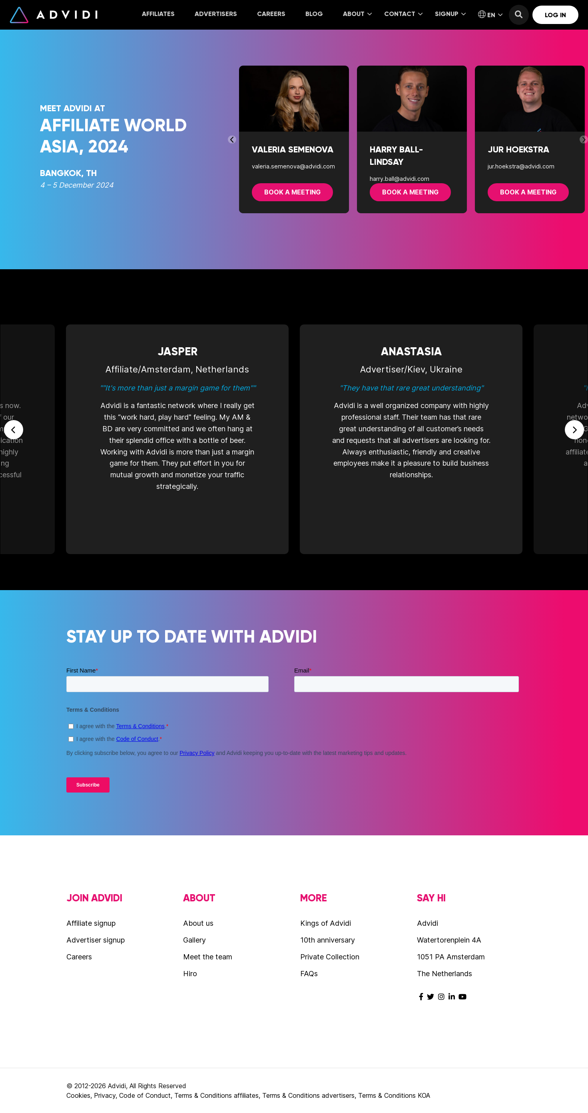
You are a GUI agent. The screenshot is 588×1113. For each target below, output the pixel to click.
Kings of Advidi (325, 923)
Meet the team (207, 957)
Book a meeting (292, 192)
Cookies (78, 1095)
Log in (555, 15)
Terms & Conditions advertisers (308, 1095)
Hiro (190, 973)
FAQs (309, 973)
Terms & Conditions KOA (394, 1095)
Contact (403, 14)
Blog (314, 14)
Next (584, 139)
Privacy (105, 1095)
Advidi (54, 15)
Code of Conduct (145, 1095)
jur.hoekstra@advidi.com (521, 166)
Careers (271, 14)
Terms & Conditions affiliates (216, 1095)
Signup (450, 14)
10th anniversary (327, 940)
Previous (231, 139)
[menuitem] (158, 14)
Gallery (194, 940)
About (357, 14)
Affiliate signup (91, 923)
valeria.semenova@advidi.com (293, 166)
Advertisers (216, 14)
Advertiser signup (95, 940)
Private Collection (329, 957)
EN (490, 15)
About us (198, 923)
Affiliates (158, 14)
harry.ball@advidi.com (399, 178)
